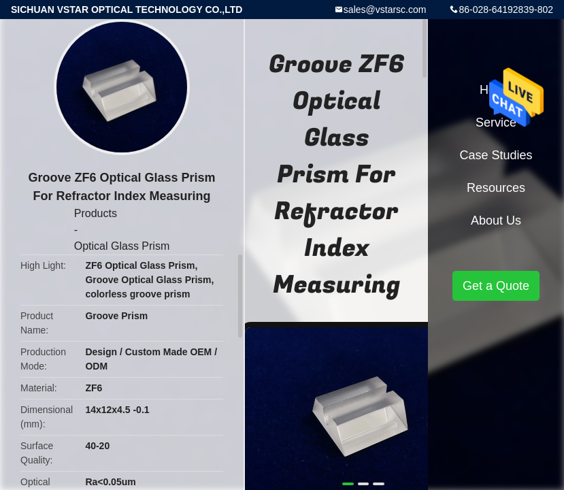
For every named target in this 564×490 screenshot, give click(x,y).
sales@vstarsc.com (385, 9)
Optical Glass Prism (121, 246)
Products (95, 213)
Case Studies (495, 155)
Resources (496, 188)
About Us (496, 220)
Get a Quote (496, 286)
